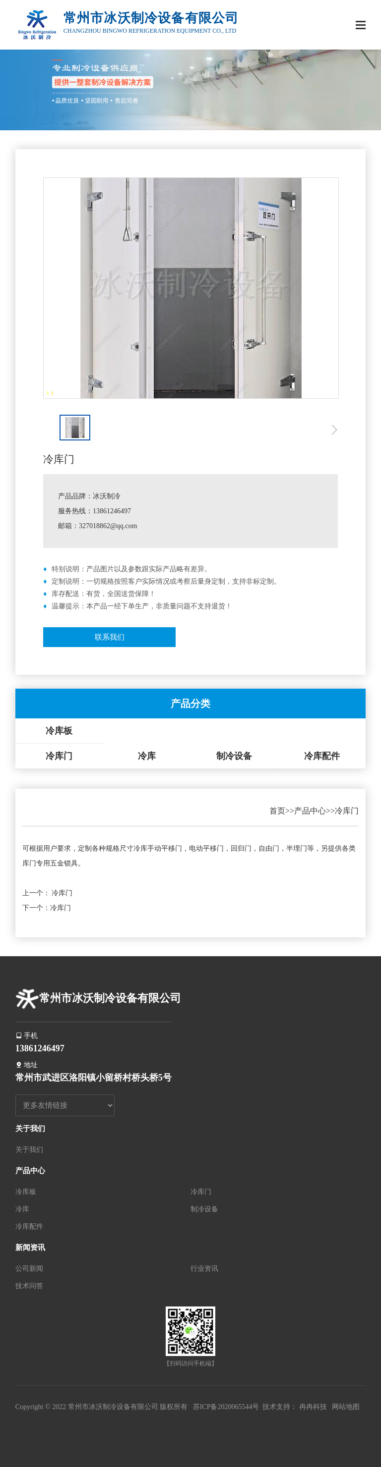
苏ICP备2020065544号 (226, 1407)
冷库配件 (322, 756)
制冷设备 (234, 756)
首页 (277, 811)
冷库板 (59, 731)
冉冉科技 (313, 1407)
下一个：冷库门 (46, 908)
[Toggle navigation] (361, 26)
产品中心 (310, 811)
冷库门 (59, 756)
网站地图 (346, 1407)
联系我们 (110, 637)
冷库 (147, 756)
